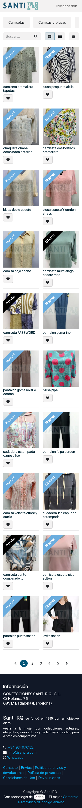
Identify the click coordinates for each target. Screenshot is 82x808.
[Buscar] (36, 36)
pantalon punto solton (19, 636)
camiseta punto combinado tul (14, 576)
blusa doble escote (17, 210)
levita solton (51, 636)
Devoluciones (49, 778)
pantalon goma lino (57, 333)
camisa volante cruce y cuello (20, 515)
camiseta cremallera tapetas (18, 89)
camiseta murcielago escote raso (58, 273)
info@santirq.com (22, 752)
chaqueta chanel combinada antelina (17, 150)
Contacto (10, 767)
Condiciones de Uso (19, 778)
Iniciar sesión (66, 6)
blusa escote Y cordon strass (59, 212)
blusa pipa (50, 390)
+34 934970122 (20, 747)
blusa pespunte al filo (58, 87)
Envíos (26, 767)
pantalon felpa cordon (59, 452)
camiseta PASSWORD (19, 333)
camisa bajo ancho (17, 271)
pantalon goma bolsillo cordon (19, 392)
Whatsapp (15, 757)
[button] (8, 98)
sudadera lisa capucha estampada (59, 515)
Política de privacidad (44, 773)
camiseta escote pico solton (58, 576)
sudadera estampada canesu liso (19, 454)
